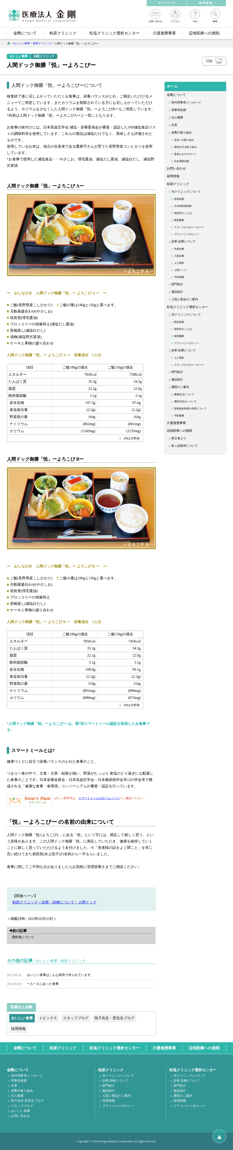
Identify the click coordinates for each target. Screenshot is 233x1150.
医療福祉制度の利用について (190, 408)
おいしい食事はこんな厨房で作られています (59, 975)
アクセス (175, 16)
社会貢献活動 (181, 161)
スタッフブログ (22, 1106)
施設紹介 (177, 291)
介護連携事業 (164, 33)
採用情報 (173, 176)
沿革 (174, 125)
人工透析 (179, 263)
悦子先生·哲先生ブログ (27, 1100)
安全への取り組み (184, 140)
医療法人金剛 (21, 1007)
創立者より (178, 438)
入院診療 (179, 255)
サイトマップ (166, 3)
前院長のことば (183, 213)
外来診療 (179, 248)
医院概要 (179, 220)
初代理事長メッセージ (186, 102)
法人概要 (177, 117)
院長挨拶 (179, 199)
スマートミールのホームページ (99, 798)
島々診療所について (184, 445)
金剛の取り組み (181, 132)
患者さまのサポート (185, 154)
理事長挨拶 (178, 110)
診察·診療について (183, 241)
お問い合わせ (155, 16)
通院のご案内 (180, 387)
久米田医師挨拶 (183, 206)
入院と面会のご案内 (184, 299)
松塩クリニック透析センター (114, 33)
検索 (215, 16)
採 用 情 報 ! (206, 3)
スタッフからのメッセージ (189, 227)
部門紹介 (177, 284)
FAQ (195, 16)
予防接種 (179, 277)
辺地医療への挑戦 (204, 33)
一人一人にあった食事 (43, 984)
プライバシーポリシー (186, 234)
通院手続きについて (185, 401)
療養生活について (184, 394)
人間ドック (180, 270)
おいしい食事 (19, 56)
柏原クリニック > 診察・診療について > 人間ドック (54, 902)
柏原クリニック (62, 33)
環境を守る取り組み (185, 147)
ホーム (172, 86)
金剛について (25, 33)
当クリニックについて (186, 191)
